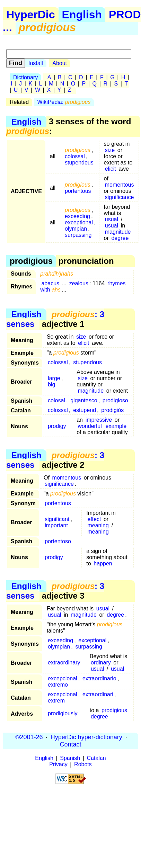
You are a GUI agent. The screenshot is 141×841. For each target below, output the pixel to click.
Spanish (70, 758)
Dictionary (25, 77)
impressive (99, 420)
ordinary (101, 662)
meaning (97, 525)
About (59, 63)
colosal (56, 400)
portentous (78, 191)
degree (120, 238)
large (54, 378)
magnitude (118, 232)
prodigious (114, 710)
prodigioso (115, 400)
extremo (58, 685)
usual (111, 219)
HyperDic (30, 14)
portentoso (58, 541)
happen (103, 563)
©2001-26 (29, 737)
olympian (76, 229)
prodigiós (112, 410)
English (82, 14)
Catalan (96, 758)
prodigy (57, 426)
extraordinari (97, 694)
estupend (84, 410)
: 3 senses (55, 319)
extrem (56, 701)
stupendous (79, 162)
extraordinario (99, 678)
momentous (119, 185)
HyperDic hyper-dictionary (86, 737)
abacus (50, 283)
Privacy (58, 765)
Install (35, 63)
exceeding (77, 216)
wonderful (90, 426)
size (110, 150)
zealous (78, 283)
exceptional (79, 222)
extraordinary (64, 662)
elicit (110, 169)
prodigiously (62, 713)
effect (94, 519)
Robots (83, 765)
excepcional (62, 678)
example (116, 426)
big (51, 384)
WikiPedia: (64, 102)
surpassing (78, 235)
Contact (70, 744)
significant (57, 519)
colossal (75, 156)
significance (119, 197)
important (56, 525)
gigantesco (83, 400)
